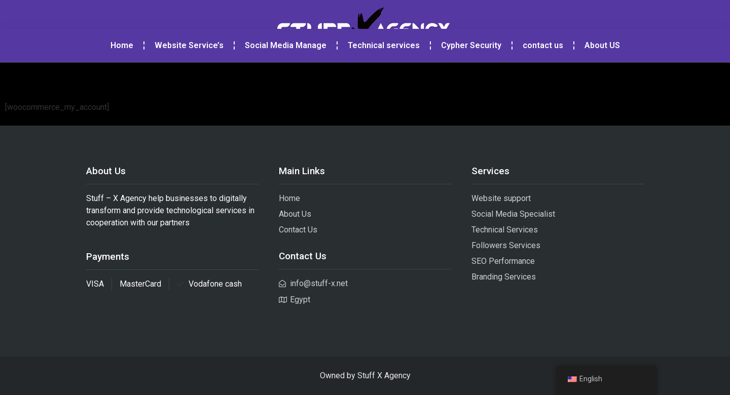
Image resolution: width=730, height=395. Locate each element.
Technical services (384, 79)
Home (122, 79)
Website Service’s (189, 79)
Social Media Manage (285, 79)
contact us (543, 79)
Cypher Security (471, 79)
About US (602, 79)
